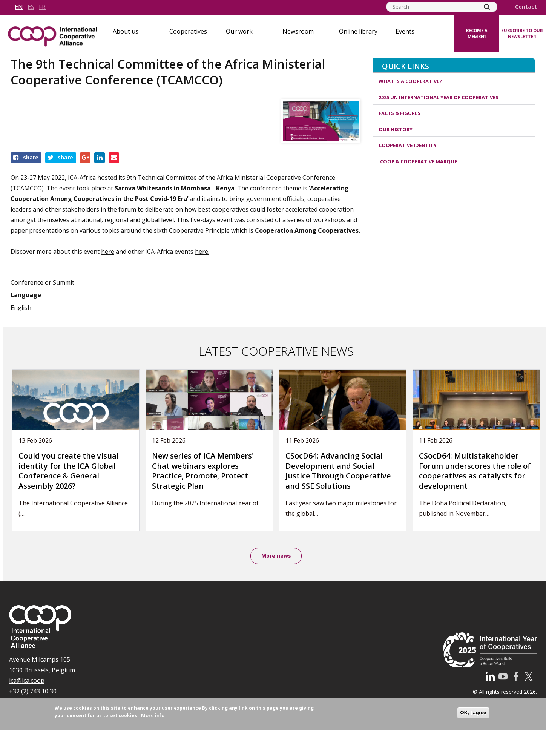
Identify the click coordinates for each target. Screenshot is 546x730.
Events (405, 31)
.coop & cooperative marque (418, 161)
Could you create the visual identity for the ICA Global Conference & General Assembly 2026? (68, 471)
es (31, 7)
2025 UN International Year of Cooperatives (438, 97)
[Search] (486, 7)
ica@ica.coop (26, 681)
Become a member (477, 34)
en (19, 7)
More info (152, 715)
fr (42, 7)
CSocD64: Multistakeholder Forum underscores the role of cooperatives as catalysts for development (475, 471)
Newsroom (298, 31)
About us (125, 31)
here (107, 251)
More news (276, 556)
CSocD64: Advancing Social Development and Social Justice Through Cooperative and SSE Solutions (338, 471)
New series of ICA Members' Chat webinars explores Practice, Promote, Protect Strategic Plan (203, 471)
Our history (396, 129)
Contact (526, 6)
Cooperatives (188, 31)
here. (202, 251)
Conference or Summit (42, 282)
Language (26, 295)
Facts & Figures (399, 113)
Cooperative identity (408, 145)
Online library (358, 31)
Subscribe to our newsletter (522, 34)
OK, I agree (473, 712)
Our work (239, 31)
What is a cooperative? (410, 81)
